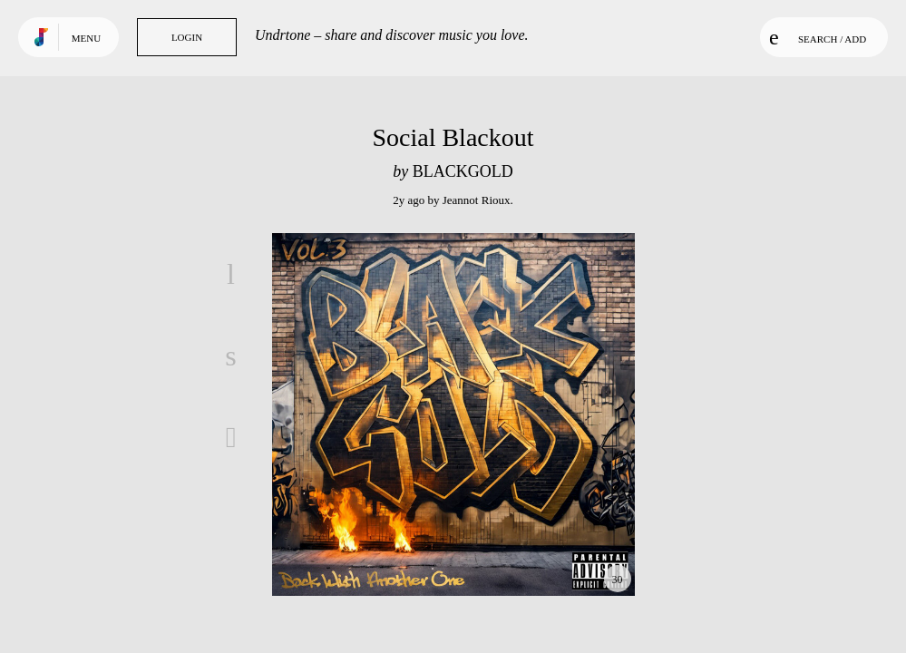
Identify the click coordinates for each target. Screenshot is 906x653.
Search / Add (817, 37)
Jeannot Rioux (477, 200)
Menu (86, 38)
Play (453, 414)
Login (186, 37)
